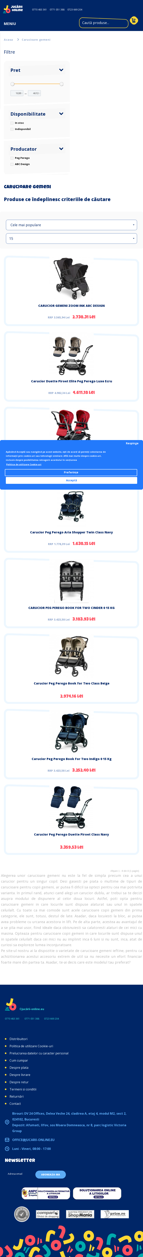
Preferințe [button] (71, 472)
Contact (15, 1103)
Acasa (8, 39)
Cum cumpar (19, 1060)
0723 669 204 (74, 9)
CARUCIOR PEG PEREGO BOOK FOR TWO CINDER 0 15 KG (71, 608)
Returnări (17, 1096)
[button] (71, 225)
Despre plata (19, 1067)
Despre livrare (20, 1075)
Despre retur (19, 1082)
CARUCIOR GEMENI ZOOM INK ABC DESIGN (71, 306)
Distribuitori (18, 1039)
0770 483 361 (39, 9)
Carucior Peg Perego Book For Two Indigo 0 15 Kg (72, 759)
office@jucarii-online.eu (33, 1140)
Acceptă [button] (71, 480)
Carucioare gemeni (36, 39)
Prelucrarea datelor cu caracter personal (39, 1053)
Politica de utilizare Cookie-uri (31, 1046)
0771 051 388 (57, 9)
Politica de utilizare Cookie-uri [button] (23, 464)
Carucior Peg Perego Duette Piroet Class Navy (71, 834)
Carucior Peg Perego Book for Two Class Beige (71, 683)
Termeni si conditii (23, 1089)
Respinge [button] (132, 443)
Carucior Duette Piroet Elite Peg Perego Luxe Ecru (71, 381)
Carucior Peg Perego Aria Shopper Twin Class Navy (71, 532)
